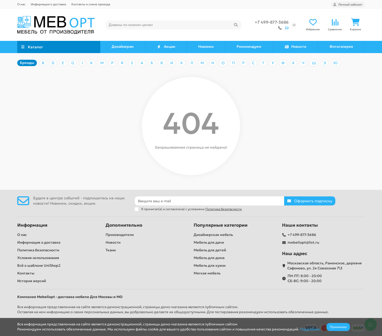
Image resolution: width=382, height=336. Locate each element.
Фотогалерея (341, 46)
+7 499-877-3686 (272, 22)
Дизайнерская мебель (213, 234)
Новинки (206, 46)
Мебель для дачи (209, 242)
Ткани (111, 250)
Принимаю (338, 327)
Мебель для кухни (209, 265)
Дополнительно (124, 225)
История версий (31, 281)
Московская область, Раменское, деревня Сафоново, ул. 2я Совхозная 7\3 (324, 265)
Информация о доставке (48, 4)
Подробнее (310, 329)
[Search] (174, 24)
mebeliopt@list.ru (303, 242)
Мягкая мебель (207, 273)
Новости (295, 46)
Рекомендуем (249, 46)
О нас (21, 4)
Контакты (25, 273)
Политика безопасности (38, 250)
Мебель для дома (209, 258)
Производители (120, 234)
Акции (166, 46)
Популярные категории (221, 225)
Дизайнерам (123, 46)
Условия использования (38, 258)
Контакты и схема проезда (90, 4)
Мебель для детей (210, 250)
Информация (32, 225)
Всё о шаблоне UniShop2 (38, 265)
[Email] (209, 200)
